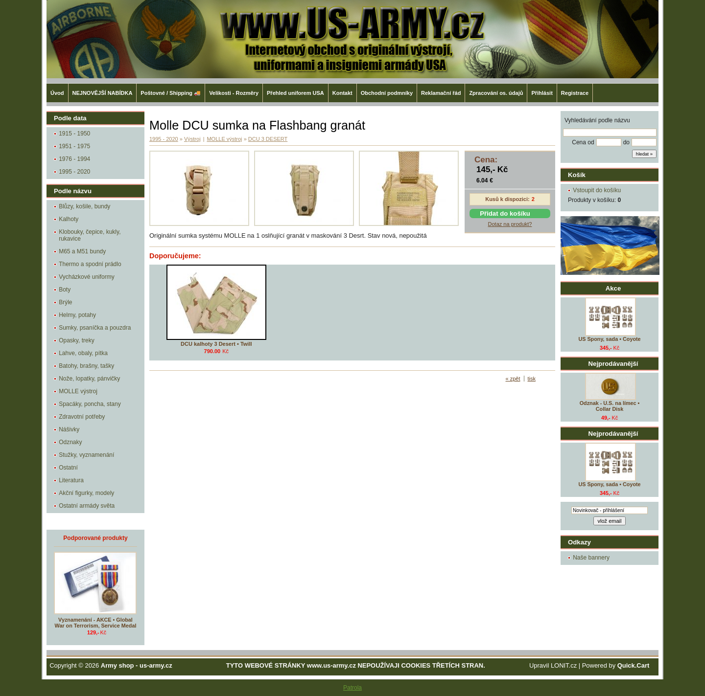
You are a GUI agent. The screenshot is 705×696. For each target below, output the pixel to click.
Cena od (583, 142)
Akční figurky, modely (86, 493)
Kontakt (342, 93)
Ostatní (68, 467)
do (626, 142)
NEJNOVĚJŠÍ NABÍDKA (102, 93)
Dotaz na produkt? (510, 224)
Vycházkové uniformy (87, 276)
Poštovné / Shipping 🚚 (171, 93)
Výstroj (192, 139)
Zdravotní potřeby (82, 416)
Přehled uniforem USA (295, 93)
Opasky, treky (76, 340)
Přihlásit (541, 93)
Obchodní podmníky (387, 93)
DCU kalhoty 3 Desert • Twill (216, 344)
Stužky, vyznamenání (86, 454)
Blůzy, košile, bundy (84, 206)
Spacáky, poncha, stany (90, 404)
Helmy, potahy (77, 315)
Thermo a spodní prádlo (90, 264)
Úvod (57, 93)
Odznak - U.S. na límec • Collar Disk (610, 406)
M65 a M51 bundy (82, 251)
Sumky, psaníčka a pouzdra (95, 327)
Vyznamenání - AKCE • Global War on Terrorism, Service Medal (96, 623)
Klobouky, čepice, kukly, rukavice (89, 235)
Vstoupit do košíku (597, 190)
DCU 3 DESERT (267, 139)
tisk (532, 379)
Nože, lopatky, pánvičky (89, 378)
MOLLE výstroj (78, 391)
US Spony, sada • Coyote (609, 339)
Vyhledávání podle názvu (597, 120)
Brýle (65, 302)
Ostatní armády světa (87, 505)
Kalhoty (68, 219)
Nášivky (69, 429)
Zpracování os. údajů (496, 93)
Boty (64, 289)
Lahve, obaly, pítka (83, 353)
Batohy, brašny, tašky (86, 365)
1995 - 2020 (74, 171)
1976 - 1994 (74, 159)
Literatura (71, 480)
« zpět (513, 379)
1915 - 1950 (74, 133)
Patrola (352, 687)
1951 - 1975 (74, 146)
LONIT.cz (564, 665)
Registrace (574, 93)
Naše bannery (591, 557)
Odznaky (70, 442)
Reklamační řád (441, 93)
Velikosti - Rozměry (233, 93)
